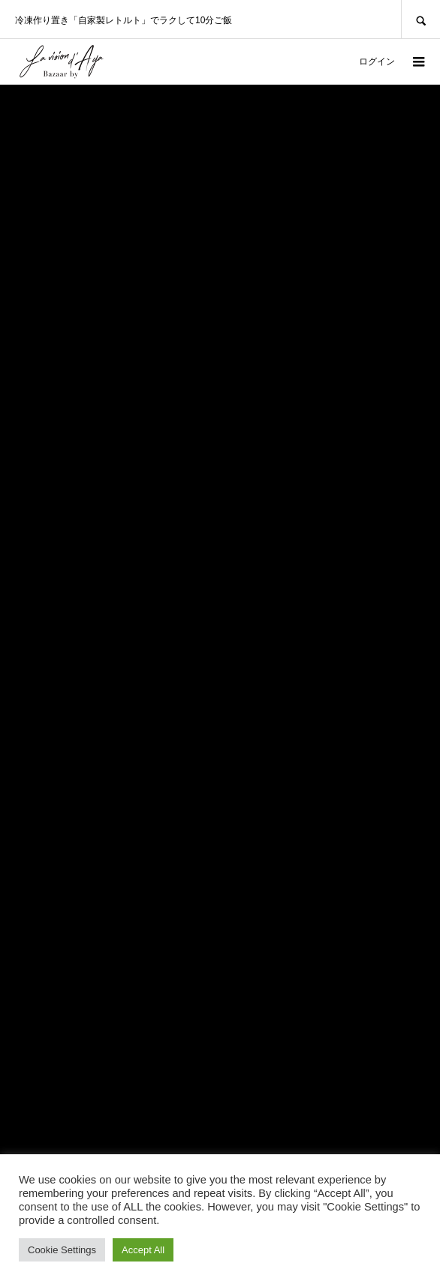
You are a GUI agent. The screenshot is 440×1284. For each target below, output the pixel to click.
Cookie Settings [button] (62, 1250)
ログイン (377, 61)
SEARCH (420, 19)
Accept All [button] (143, 1250)
